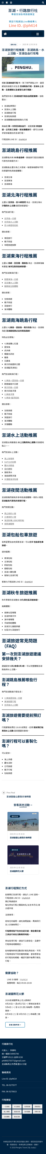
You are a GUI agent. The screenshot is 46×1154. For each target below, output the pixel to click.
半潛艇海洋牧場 (11, 479)
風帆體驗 (8, 468)
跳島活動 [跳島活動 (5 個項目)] (17, 1117)
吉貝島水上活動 (11, 221)
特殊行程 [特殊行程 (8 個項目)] (37, 1111)
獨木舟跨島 (9, 465)
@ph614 (23, 139)
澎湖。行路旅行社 (23, 10)
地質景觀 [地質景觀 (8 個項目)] (27, 1106)
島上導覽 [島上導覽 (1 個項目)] (7, 1111)
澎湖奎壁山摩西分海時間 (21, 837)
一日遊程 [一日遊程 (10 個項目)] (7, 1106)
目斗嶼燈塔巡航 (11, 225)
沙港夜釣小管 (10, 516)
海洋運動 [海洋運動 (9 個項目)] (27, 1111)
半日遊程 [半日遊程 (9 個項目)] (17, 1106)
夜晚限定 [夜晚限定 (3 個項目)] (37, 1106)
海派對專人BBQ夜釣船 (14, 520)
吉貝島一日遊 (10, 218)
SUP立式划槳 (10, 461)
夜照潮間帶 (9, 523)
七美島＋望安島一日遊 (14, 380)
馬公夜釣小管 (10, 513)
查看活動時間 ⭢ (15, 1025)
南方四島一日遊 (11, 387)
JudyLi (33, 1147)
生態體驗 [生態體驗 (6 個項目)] (7, 1117)
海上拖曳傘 (9, 458)
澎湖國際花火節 (17, 871)
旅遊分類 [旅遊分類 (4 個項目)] (17, 1111)
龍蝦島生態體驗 (11, 286)
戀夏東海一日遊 (11, 279)
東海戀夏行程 (10, 701)
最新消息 (14, 44)
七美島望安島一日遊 (13, 698)
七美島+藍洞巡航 (11, 397)
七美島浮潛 (9, 394)
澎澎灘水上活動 (11, 282)
